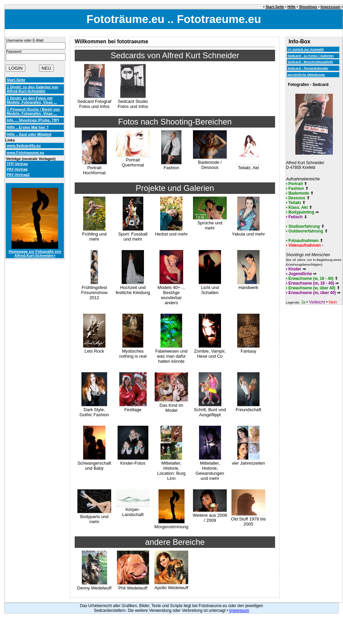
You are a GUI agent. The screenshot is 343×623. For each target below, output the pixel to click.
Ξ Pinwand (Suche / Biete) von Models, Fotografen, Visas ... (33, 111)
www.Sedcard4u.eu (24, 145)
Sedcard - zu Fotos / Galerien (311, 56)
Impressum (331, 7)
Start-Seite (275, 7)
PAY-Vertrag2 (18, 175)
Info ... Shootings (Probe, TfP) (33, 120)
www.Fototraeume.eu (25, 153)
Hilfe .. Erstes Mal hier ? (28, 127)
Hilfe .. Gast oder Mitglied (29, 134)
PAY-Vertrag (17, 169)
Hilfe (292, 7)
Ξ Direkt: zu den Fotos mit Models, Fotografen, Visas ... (32, 100)
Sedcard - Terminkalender (308, 68)
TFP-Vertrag (17, 164)
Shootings (308, 7)
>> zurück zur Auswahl (306, 49)
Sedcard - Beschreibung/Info (310, 62)
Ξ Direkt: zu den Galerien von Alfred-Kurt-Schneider (32, 89)
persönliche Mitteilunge (306, 74)
